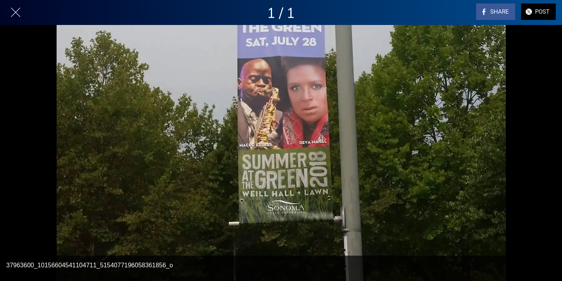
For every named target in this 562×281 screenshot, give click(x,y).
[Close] (15, 12)
